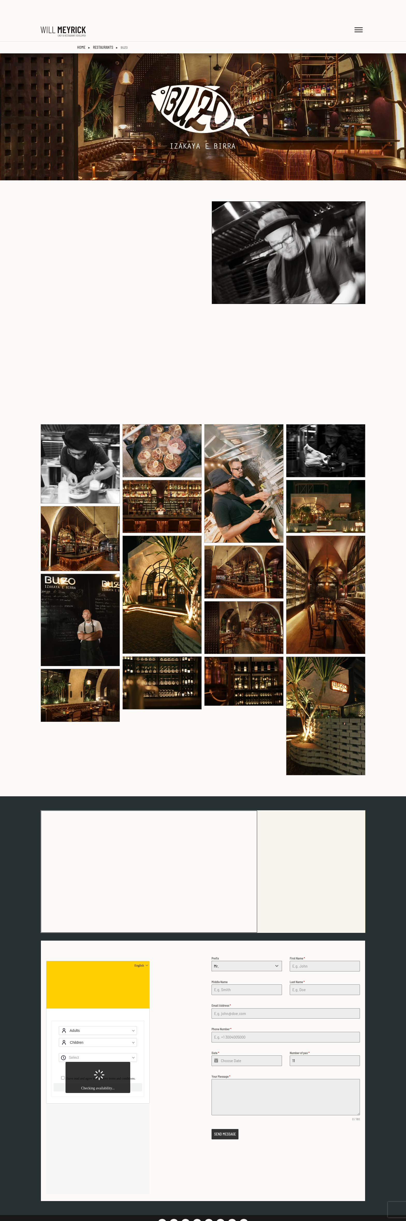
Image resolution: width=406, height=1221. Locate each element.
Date (215, 1032)
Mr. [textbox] (216, 945)
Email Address (221, 984)
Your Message (221, 1055)
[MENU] (358, 8)
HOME (81, 26)
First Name (297, 937)
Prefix (215, 937)
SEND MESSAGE (225, 1113)
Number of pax (300, 1032)
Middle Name (220, 961)
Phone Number (221, 1008)
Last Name (297, 961)
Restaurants (103, 26)
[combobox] (247, 945)
